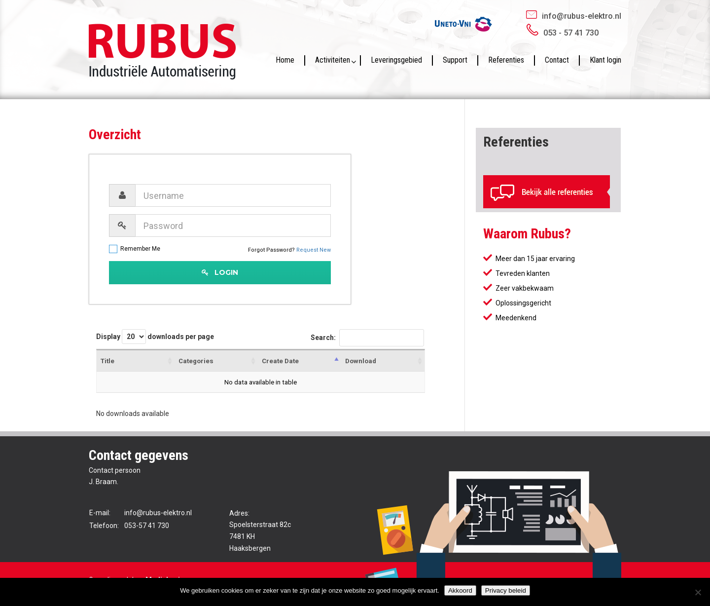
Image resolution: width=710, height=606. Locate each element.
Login (220, 272)
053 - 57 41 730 (571, 33)
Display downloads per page (155, 336)
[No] (698, 592)
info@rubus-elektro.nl (581, 16)
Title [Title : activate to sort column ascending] (107, 361)
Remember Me (134, 249)
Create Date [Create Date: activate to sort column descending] (280, 361)
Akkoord (460, 590)
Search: (367, 338)
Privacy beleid (505, 590)
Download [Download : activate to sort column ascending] (360, 361)
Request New (313, 250)
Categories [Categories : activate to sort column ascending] (195, 361)
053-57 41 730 (146, 526)
